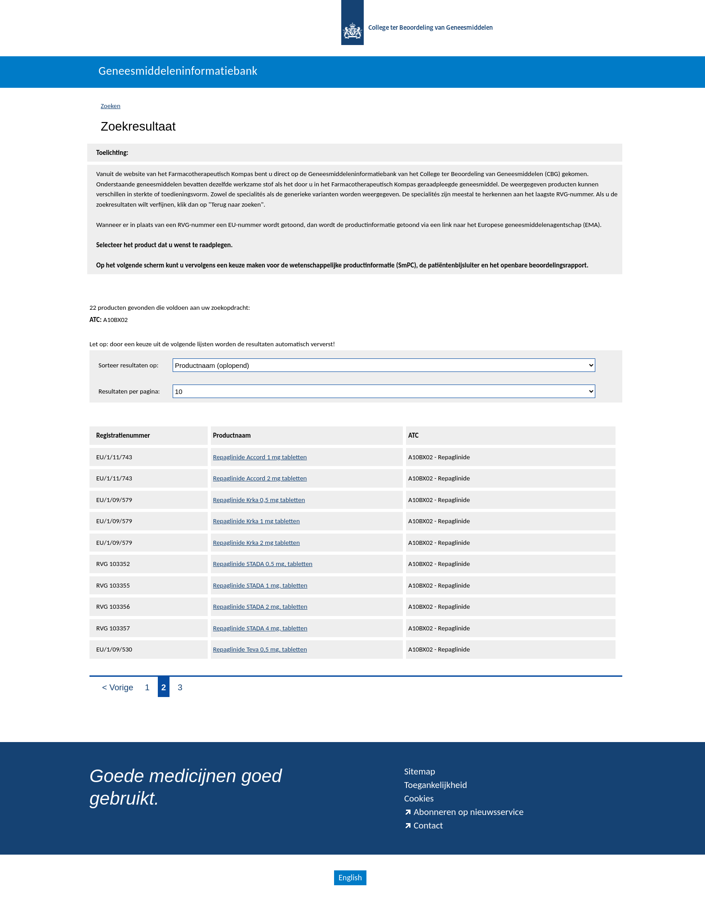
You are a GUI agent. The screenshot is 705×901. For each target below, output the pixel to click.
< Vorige (117, 687)
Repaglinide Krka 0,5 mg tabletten (259, 500)
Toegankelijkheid (435, 785)
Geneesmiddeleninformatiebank (178, 70)
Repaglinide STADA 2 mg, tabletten (260, 606)
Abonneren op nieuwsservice (464, 812)
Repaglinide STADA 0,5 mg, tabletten (262, 564)
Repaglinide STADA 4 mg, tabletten (260, 628)
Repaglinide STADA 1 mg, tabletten (260, 585)
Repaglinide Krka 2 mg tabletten (256, 543)
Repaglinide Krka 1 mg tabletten (256, 521)
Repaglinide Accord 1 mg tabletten (260, 457)
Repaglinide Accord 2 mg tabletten (260, 478)
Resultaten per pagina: (129, 391)
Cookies (419, 798)
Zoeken (110, 106)
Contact (423, 825)
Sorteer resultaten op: (128, 365)
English (350, 878)
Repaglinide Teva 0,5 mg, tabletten (260, 649)
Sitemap (419, 771)
